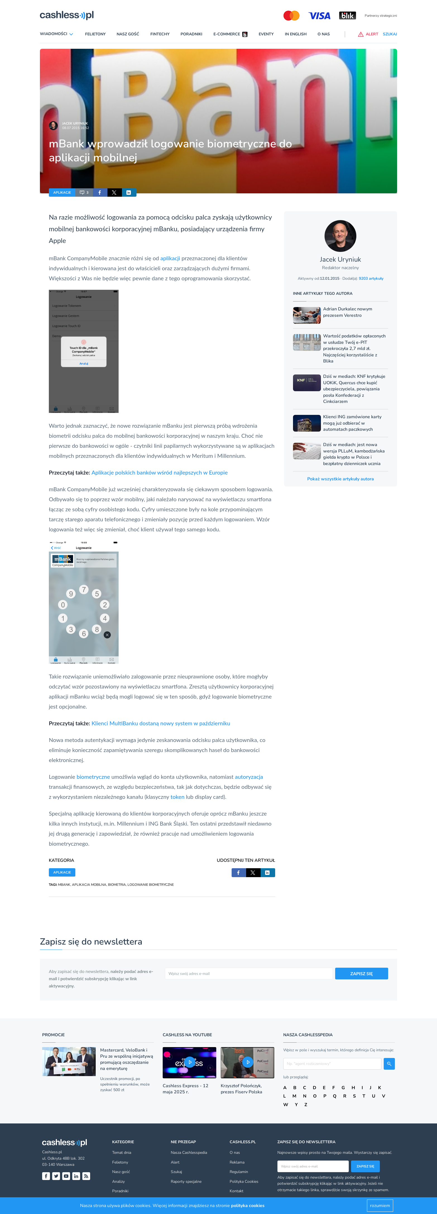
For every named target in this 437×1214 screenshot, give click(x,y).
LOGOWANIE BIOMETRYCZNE (151, 884)
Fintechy (160, 34)
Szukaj (176, 1171)
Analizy (118, 1181)
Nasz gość (128, 34)
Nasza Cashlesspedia (189, 1152)
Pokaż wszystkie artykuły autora (340, 479)
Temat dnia (121, 1152)
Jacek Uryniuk (75, 123)
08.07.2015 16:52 (75, 128)
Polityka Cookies (244, 1181)
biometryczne (93, 776)
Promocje (53, 1035)
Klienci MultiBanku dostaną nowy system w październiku (161, 723)
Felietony (95, 34)
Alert (175, 1162)
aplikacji (170, 258)
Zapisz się (365, 1166)
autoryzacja (249, 776)
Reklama (237, 1162)
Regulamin (239, 1171)
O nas (324, 34)
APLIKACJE (62, 192)
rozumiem (380, 1206)
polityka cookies (248, 1206)
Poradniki (191, 34)
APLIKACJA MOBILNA (89, 884)
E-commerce (226, 34)
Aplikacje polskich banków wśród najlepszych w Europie (160, 472)
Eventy (266, 34)
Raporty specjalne (186, 1181)
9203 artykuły (371, 278)
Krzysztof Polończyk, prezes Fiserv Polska (241, 1089)
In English (296, 34)
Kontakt (236, 1191)
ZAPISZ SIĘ (361, 973)
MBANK (64, 884)
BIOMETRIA (117, 884)
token (177, 796)
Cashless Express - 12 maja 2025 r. (185, 1089)
